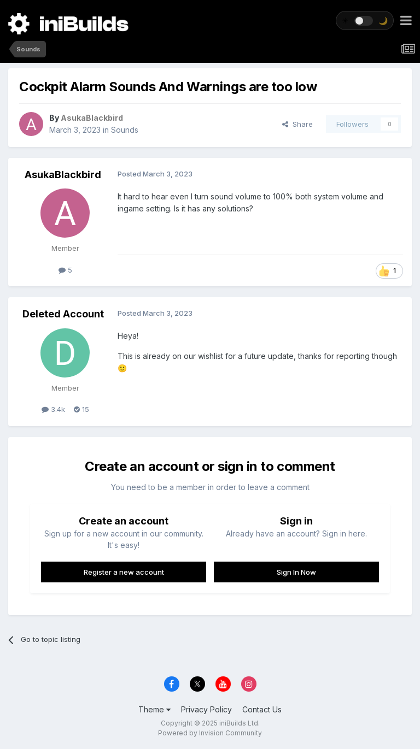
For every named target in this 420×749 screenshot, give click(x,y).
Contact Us (262, 709)
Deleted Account (63, 314)
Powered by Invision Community (210, 733)
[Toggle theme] (365, 20)
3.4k (53, 409)
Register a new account (124, 572)
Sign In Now (296, 572)
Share (297, 124)
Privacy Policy (206, 709)
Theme (154, 709)
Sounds (124, 129)
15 (81, 409)
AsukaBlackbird (63, 174)
